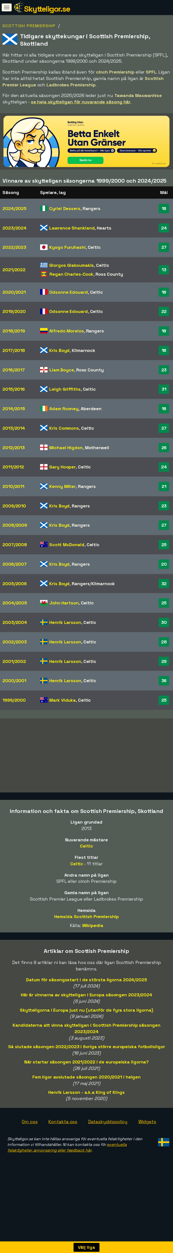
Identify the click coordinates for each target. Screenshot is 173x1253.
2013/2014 (13, 428)
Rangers (91, 208)
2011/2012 (13, 467)
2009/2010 (14, 506)
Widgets (147, 1139)
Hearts (104, 228)
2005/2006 (14, 583)
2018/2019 (13, 331)
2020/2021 (14, 292)
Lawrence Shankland (72, 228)
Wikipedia (92, 943)
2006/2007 (14, 564)
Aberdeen (91, 408)
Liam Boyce (61, 370)
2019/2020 (14, 311)
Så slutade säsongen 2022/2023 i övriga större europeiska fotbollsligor (86, 1064)
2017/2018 (13, 350)
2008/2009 (14, 525)
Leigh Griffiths (65, 389)
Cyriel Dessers (64, 208)
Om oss (29, 1139)
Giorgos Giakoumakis (71, 265)
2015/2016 (13, 389)
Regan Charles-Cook (71, 274)
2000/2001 (14, 680)
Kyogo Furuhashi (67, 247)
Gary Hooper (62, 467)
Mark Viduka (62, 700)
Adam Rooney (63, 408)
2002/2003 (14, 642)
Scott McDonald (66, 544)
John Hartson (64, 603)
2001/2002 (14, 661)
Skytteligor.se (47, 9)
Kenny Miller (62, 486)
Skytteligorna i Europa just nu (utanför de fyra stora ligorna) (86, 1028)
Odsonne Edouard (68, 292)
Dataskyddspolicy (107, 1139)
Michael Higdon (66, 447)
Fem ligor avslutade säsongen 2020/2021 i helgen (86, 1095)
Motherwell (97, 447)
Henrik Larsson (65, 622)
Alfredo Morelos (66, 331)
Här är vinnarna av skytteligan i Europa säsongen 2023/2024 (86, 1012)
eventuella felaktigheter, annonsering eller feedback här (66, 1165)
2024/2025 (14, 208)
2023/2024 (14, 228)
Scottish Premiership (29, 25)
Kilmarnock (83, 350)
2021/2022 (13, 269)
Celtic (94, 247)
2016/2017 (13, 370)
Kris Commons (64, 428)
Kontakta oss (62, 1139)
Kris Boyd (59, 350)
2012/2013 (13, 447)
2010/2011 (13, 486)
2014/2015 (13, 408)
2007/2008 (14, 544)
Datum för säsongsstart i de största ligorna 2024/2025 (86, 997)
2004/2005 (14, 603)
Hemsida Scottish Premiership (86, 934)
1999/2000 (14, 700)
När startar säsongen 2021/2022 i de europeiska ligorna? (86, 1079)
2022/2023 (14, 247)
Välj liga (86, 1247)
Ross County (109, 274)
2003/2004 (14, 622)
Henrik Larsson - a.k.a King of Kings (86, 1110)
